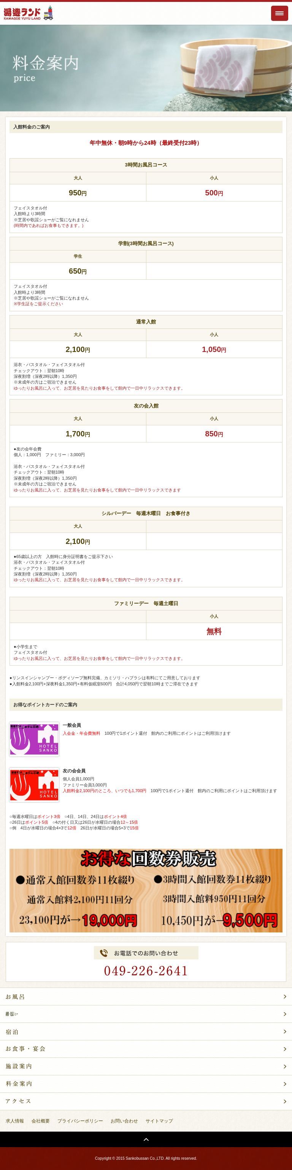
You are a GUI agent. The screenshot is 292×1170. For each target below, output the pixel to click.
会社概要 (41, 1121)
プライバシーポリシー (80, 1121)
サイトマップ (159, 1121)
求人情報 (15, 1121)
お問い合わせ (124, 1121)
